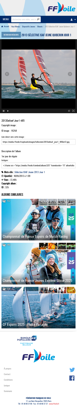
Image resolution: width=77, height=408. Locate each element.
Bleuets (39, 26)
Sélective (19, 172)
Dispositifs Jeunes (28, 26)
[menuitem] (72, 19)
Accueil (5, 26)
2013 (36, 172)
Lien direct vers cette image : (38, 140)
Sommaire (8, 391)
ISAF (25, 172)
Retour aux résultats (11, 35)
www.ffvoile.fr (54, 404)
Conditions (8, 379)
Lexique (7, 385)
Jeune (30, 172)
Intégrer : (38, 163)
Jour (41, 172)
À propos (7, 368)
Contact (7, 374)
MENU (6, 19)
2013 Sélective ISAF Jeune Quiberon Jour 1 (46, 35)
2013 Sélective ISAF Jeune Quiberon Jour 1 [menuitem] (60, 26)
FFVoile (62, 7)
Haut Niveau (15, 26)
